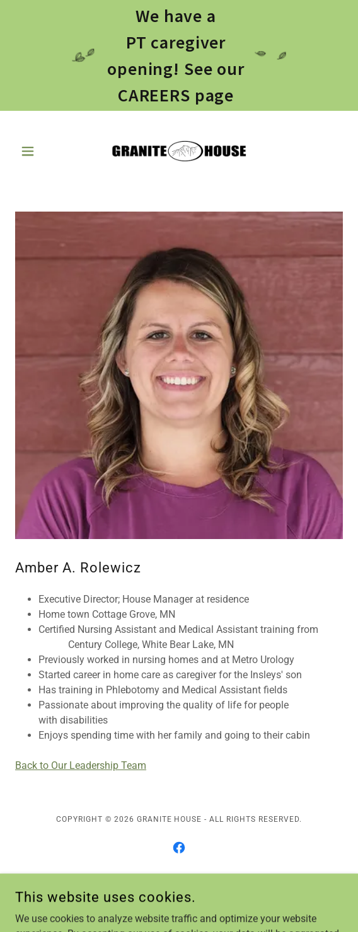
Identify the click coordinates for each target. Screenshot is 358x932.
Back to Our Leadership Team (80, 765)
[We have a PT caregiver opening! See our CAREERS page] (179, 55)
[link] (179, 151)
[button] (39, 151)
